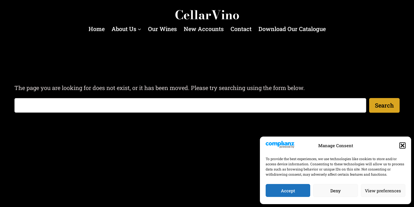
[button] (402, 145)
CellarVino (207, 15)
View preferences (383, 190)
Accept (288, 190)
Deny (335, 190)
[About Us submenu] (139, 29)
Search (384, 105)
